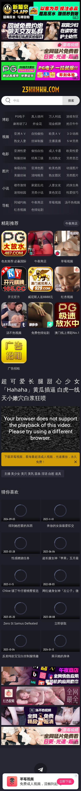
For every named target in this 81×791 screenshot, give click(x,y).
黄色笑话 (55, 192)
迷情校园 (20, 192)
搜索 (71, 100)
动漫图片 (72, 168)
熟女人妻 (20, 141)
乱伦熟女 (55, 158)
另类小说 (37, 192)
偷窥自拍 (20, 168)
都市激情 (20, 185)
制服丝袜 (20, 158)
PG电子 (20, 116)
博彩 (5, 119)
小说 (5, 188)
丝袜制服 (37, 141)
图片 (5, 171)
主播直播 (55, 141)
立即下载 (65, 781)
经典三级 (37, 158)
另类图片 (72, 175)
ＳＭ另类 (72, 141)
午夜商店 (37, 202)
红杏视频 (20, 210)
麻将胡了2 (20, 124)
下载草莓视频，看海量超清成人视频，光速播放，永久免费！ (41, 459)
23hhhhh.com (40, 89)
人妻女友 (55, 185)
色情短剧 (37, 210)
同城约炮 (20, 202)
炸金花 (37, 124)
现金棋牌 (55, 124)
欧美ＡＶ (55, 133)
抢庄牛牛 (72, 124)
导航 (5, 205)
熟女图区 (55, 175)
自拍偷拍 (37, 133)
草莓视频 (55, 202)
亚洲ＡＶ (20, 133)
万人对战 (55, 116)
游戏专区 (72, 116)
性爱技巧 (72, 192)
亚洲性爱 (20, 151)
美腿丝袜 (20, 175)
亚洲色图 (37, 168)
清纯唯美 (37, 175)
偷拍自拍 (37, 151)
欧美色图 (55, 168)
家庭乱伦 (37, 185)
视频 (5, 136)
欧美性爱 (72, 151)
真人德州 (37, 116)
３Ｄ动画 (72, 133)
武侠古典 (72, 185)
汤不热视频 (72, 202)
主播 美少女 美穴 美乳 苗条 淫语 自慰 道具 (32, 474)
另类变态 (72, 158)
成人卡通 (55, 151)
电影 (5, 153)
